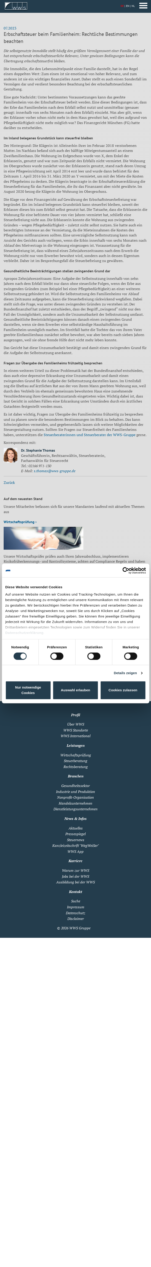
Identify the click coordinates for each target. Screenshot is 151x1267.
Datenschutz (75, 912)
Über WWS (75, 724)
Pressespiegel (75, 833)
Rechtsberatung (76, 766)
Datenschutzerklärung (24, 633)
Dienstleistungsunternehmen (75, 808)
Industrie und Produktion (75, 791)
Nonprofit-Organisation (75, 797)
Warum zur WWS (75, 870)
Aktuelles (76, 828)
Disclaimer (75, 918)
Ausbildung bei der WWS (75, 882)
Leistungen (76, 745)
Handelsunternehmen (75, 803)
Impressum (75, 906)
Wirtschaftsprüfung (75, 755)
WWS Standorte (75, 730)
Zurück (9, 482)
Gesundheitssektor (75, 785)
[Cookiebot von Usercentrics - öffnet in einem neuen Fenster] (126, 570)
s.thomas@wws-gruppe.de (54, 470)
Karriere (75, 860)
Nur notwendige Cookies (28, 690)
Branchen (75, 776)
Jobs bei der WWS (75, 876)
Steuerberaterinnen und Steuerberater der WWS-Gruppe (89, 434)
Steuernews (75, 839)
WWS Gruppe (79, 927)
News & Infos (75, 818)
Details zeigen (125, 673)
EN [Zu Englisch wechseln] (127, 6)
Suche (75, 901)
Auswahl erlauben (75, 690)
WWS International (75, 735)
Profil (75, 714)
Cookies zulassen (123, 690)
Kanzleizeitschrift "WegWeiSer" (75, 845)
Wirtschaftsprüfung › (20, 522)
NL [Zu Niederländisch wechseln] (133, 6)
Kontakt (75, 891)
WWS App (75, 851)
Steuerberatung (75, 760)
